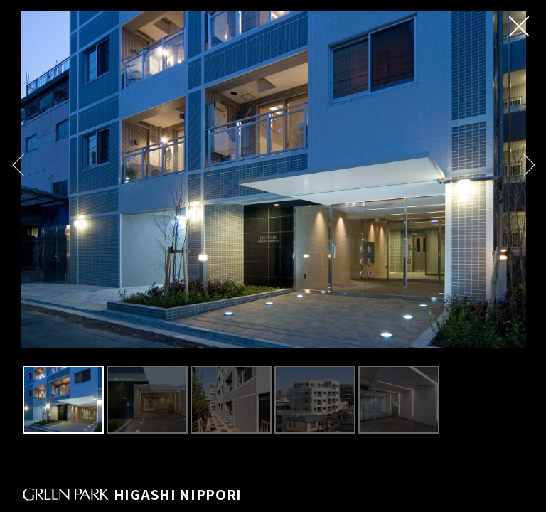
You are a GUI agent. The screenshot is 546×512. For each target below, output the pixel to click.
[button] (17, 165)
